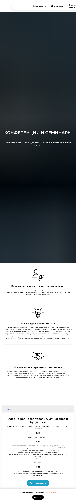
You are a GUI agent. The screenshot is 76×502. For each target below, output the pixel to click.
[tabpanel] (38, 452)
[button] (38, 483)
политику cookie (50, 492)
